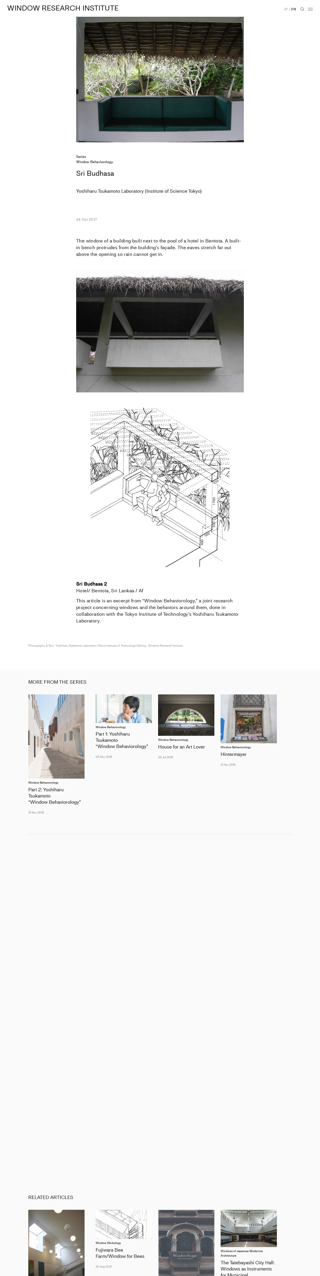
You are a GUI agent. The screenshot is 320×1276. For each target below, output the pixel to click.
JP (286, 9)
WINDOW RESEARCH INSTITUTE (63, 8)
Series (81, 156)
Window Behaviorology (94, 162)
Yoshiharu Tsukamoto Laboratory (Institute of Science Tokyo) (139, 191)
